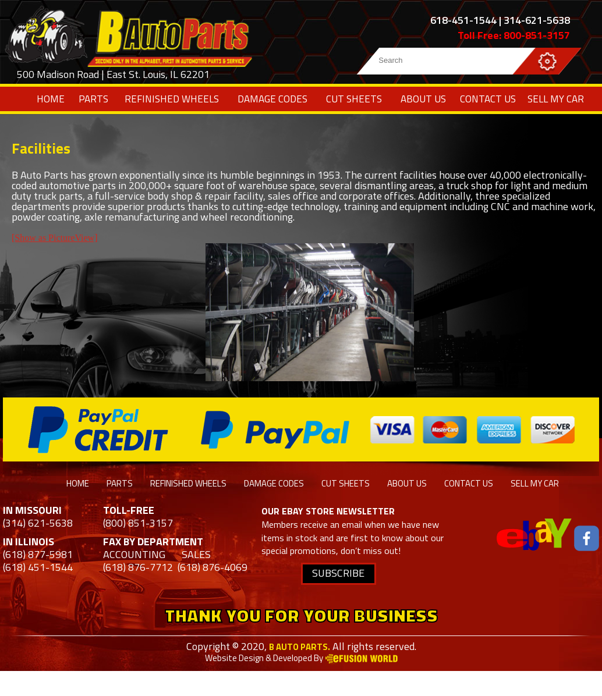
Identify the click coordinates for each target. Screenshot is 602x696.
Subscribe (338, 573)
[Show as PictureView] (54, 238)
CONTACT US (488, 98)
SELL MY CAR (535, 483)
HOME (51, 98)
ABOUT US (423, 98)
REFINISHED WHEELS (172, 98)
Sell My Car (555, 98)
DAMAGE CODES (272, 98)
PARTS (93, 98)
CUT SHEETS (354, 98)
